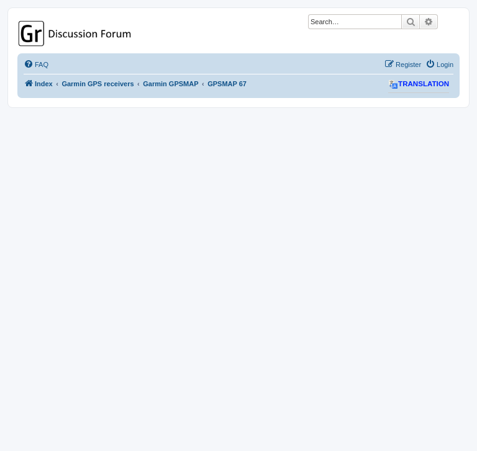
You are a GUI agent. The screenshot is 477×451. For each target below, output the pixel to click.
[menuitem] (36, 64)
